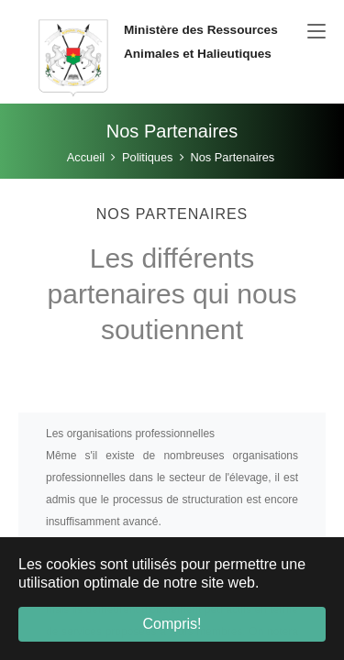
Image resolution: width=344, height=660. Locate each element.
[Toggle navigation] (316, 32)
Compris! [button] (171, 624)
